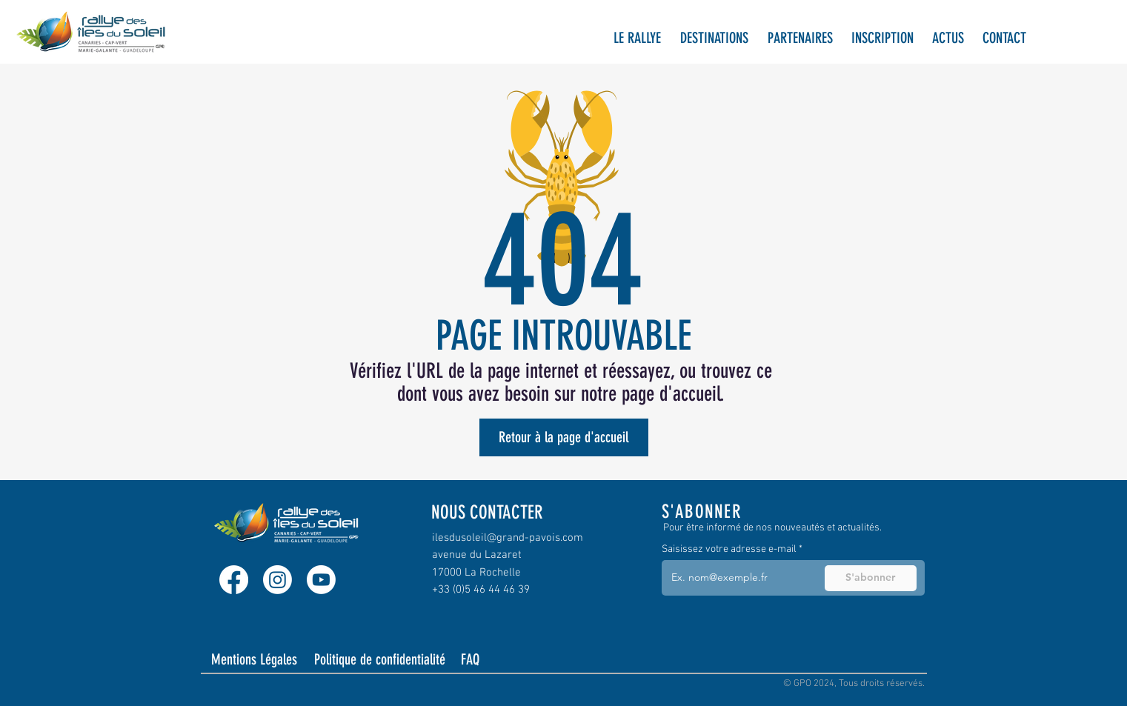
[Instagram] (277, 579)
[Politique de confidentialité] (381, 659)
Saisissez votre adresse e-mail (729, 550)
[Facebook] (233, 579)
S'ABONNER (702, 511)
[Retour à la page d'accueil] (563, 437)
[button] (637, 38)
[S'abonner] (871, 578)
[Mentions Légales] (256, 659)
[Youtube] (321, 579)
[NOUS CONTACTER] (498, 512)
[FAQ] (483, 659)
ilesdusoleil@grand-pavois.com (507, 538)
